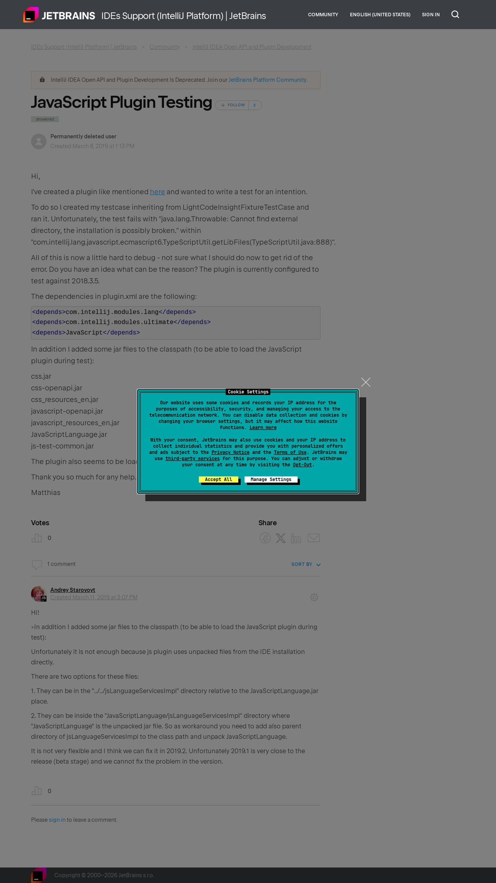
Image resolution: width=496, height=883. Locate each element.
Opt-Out (302, 465)
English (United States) (380, 14)
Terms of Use (290, 452)
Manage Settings (271, 479)
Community (323, 14)
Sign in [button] (431, 14)
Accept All (218, 479)
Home (59, 14)
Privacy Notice (231, 452)
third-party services (192, 458)
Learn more (263, 427)
